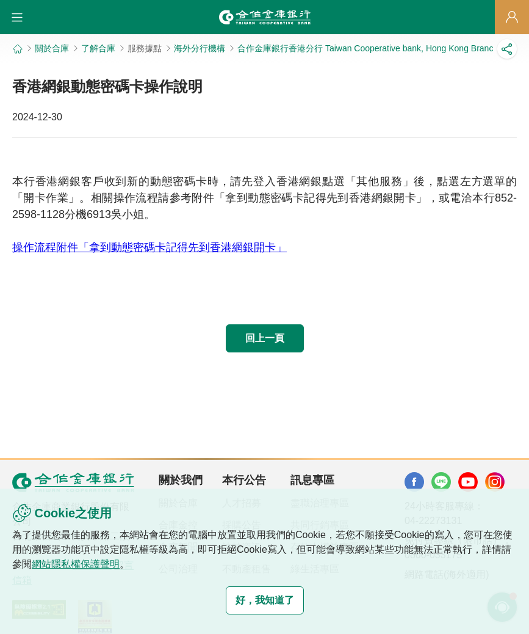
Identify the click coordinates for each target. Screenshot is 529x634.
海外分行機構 (199, 48)
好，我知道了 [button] (265, 600)
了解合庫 (98, 48)
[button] (17, 17)
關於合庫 (52, 48)
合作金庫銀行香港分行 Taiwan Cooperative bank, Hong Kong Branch (367, 48)
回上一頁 (264, 338)
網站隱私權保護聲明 (76, 564)
